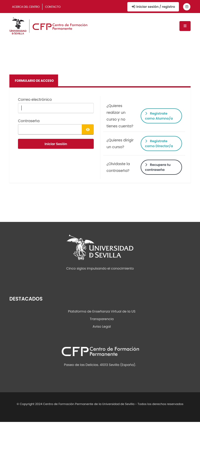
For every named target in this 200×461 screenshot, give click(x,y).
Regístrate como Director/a (159, 143)
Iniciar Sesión (56, 144)
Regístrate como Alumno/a (159, 116)
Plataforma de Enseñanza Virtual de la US (101, 311)
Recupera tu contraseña (158, 167)
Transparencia (102, 319)
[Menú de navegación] (185, 26)
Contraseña (29, 120)
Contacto (52, 7)
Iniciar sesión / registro (153, 6)
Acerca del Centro (26, 7)
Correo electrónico (35, 99)
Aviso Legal (101, 326)
